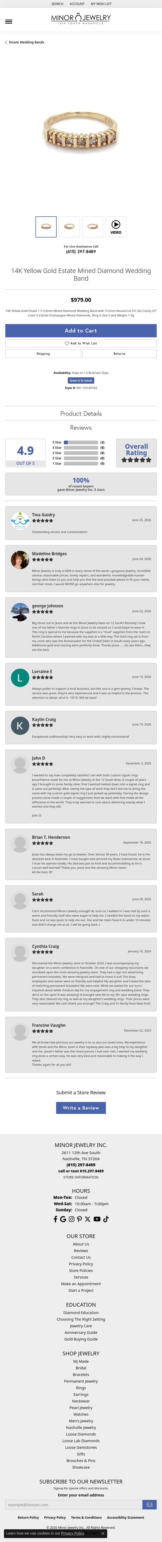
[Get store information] (80, 1177)
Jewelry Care (81, 1325)
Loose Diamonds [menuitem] (81, 1434)
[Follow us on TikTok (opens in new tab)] (106, 1219)
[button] (56, 4)
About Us (81, 1244)
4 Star (56, 447)
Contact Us (81, 1257)
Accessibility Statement (125, 1517)
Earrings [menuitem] (81, 1394)
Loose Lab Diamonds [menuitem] (81, 1440)
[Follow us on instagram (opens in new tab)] (71, 1219)
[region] (81, 135)
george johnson (47, 605)
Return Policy (28, 1517)
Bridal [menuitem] (81, 1367)
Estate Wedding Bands (26, 42)
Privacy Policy (81, 1263)
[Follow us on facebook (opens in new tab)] (55, 1219)
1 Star (56, 463)
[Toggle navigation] (8, 19)
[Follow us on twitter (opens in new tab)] (87, 1219)
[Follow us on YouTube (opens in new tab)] (97, 1219)
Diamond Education (80, 1312)
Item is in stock (81, 380)
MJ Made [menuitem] (81, 1361)
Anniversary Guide (81, 1332)
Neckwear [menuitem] (81, 1401)
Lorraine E (42, 671)
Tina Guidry (43, 514)
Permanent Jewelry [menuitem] (81, 1381)
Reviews (81, 427)
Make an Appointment (81, 1283)
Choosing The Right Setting (81, 1319)
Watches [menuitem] (80, 1414)
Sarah (37, 893)
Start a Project (81, 1290)
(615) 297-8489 (81, 251)
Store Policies (81, 1270)
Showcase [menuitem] (81, 1467)
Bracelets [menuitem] (81, 1374)
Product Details (81, 413)
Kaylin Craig (44, 719)
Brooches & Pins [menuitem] (80, 1460)
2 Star (56, 458)
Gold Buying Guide (81, 1339)
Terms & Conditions (86, 1517)
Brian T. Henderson (51, 837)
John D (38, 758)
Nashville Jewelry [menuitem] (81, 1427)
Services (81, 1277)
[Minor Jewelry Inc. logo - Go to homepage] (81, 18)
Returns (120, 354)
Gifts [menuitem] (81, 1453)
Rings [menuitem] (81, 1387)
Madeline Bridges (49, 553)
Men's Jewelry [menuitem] (81, 1420)
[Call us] (81, 1170)
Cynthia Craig (45, 946)
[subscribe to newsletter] (149, 1505)
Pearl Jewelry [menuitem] (81, 1407)
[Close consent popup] (103, 1533)
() (102, 442)
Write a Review (81, 1108)
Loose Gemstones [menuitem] (81, 1447)
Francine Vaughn (49, 1025)
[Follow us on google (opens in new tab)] (63, 1219)
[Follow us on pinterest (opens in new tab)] (79, 1219)
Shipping (43, 354)
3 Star (56, 453)
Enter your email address (81, 1495)
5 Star (56, 442)
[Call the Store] (81, 1164)
